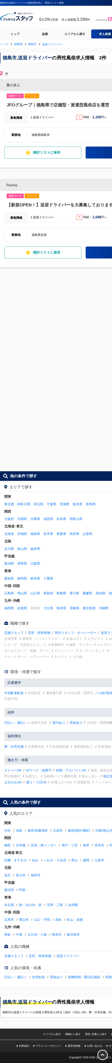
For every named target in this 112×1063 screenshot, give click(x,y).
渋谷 (7, 830)
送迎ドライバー (68, 956)
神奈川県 (23, 504)
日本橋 (20, 845)
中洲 (19, 934)
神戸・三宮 (70, 845)
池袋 (19, 830)
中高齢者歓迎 (14, 693)
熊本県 (61, 608)
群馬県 (91, 504)
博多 (7, 934)
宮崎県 (74, 608)
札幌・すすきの (15, 860)
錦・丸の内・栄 (30, 905)
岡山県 (22, 593)
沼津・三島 (55, 905)
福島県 (35, 534)
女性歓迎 (38, 977)
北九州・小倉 (37, 934)
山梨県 (35, 563)
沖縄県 (104, 608)
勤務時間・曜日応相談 (84, 977)
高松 (58, 919)
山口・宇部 (42, 919)
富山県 (22, 549)
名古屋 (9, 905)
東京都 (9, 504)
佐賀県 (22, 608)
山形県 (87, 534)
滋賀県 (48, 519)
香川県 (74, 593)
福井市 (35, 875)
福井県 (35, 549)
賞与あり (58, 722)
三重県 (48, 578)
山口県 (35, 593)
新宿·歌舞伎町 (38, 830)
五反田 (58, 830)
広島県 (9, 593)
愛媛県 (87, 593)
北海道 (9, 534)
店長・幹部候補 (39, 632)
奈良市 (99, 845)
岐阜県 (35, 578)
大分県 (48, 608)
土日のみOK (13, 782)
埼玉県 (38, 504)
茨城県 (64, 504)
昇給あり (76, 722)
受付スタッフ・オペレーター (75, 632)
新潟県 (9, 563)
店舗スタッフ (14, 632)
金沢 (7, 875)
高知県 (100, 593)
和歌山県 (76, 519)
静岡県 (22, 578)
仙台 (35, 860)
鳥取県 (48, 593)
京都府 (22, 519)
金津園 (73, 905)
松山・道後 (75, 919)
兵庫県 (35, 519)
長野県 (22, 563)
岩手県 (48, 534)
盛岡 (86, 860)
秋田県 (74, 534)
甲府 (22, 890)
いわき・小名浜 (55, 860)
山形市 (99, 860)
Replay (12, 185)
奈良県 (61, 519)
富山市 (20, 875)
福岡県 (9, 608)
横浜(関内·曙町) (79, 830)
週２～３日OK (36, 782)
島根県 (61, 593)
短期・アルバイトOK (71, 770)
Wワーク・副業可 (39, 770)
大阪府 (9, 519)
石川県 (9, 549)
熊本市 (57, 934)
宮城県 (22, 534)
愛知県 (9, 578)
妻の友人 (13, 85)
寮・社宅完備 (14, 746)
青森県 (61, 534)
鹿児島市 (73, 934)
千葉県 (51, 504)
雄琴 (86, 845)
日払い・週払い (15, 722)
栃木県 (77, 504)
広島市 (9, 919)
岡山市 (24, 919)
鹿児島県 (89, 608)
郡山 (74, 860)
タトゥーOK (13, 770)
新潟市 (9, 890)
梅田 (7, 845)
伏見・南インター (44, 845)
